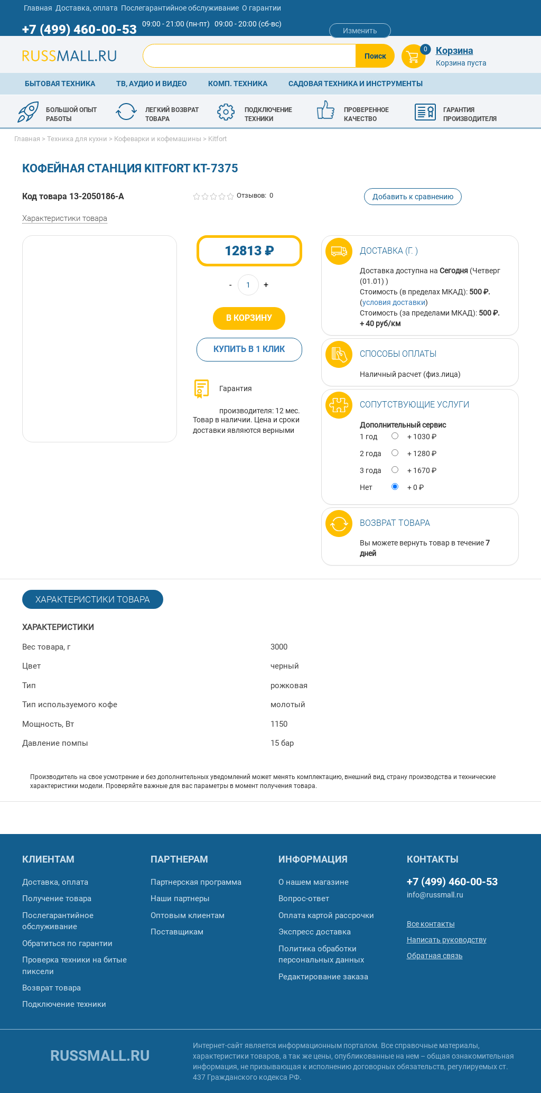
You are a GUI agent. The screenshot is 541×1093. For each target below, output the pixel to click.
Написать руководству (447, 939)
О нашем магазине (313, 882)
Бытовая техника (60, 83)
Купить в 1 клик (249, 349)
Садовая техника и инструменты (355, 83)
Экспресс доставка (314, 932)
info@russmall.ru (435, 895)
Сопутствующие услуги (414, 405)
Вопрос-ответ (303, 898)
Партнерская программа (196, 882)
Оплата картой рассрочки (326, 915)
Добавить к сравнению (412, 196)
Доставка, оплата (86, 8)
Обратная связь (435, 955)
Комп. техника (237, 83)
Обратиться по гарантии (67, 943)
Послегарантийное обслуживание (180, 8)
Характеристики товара (64, 218)
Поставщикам (177, 932)
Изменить (360, 30)
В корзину (249, 318)
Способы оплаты (398, 354)
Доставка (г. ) (389, 251)
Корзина (454, 50)
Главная (38, 8)
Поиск (375, 56)
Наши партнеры (180, 898)
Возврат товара (395, 523)
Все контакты (431, 924)
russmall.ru (100, 1055)
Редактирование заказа (323, 976)
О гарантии (261, 8)
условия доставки (393, 302)
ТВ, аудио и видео (151, 83)
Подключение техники (64, 1004)
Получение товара (56, 898)
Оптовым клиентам (188, 915)
